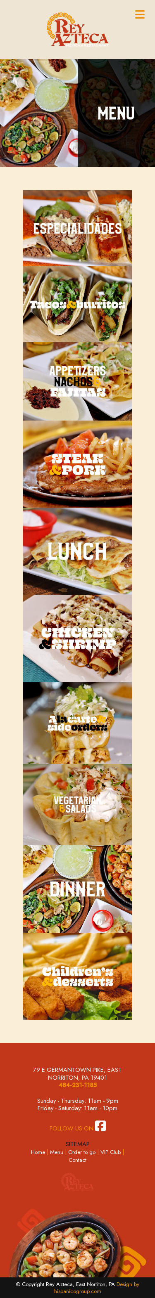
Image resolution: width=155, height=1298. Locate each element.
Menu (56, 1152)
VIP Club (110, 1152)
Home (38, 1152)
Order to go (81, 1152)
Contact (77, 1160)
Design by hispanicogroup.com (97, 1287)
